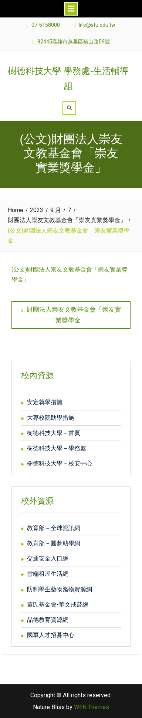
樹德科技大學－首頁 (53, 432)
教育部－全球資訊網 (53, 528)
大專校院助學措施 (50, 417)
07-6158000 (45, 25)
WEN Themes (91, 707)
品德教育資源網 (47, 619)
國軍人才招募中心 (50, 635)
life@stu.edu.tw (97, 25)
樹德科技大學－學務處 (56, 448)
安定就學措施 (44, 402)
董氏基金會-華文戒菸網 (57, 604)
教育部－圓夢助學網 (53, 543)
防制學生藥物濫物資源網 (59, 589)
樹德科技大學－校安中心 (59, 463)
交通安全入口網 (47, 558)
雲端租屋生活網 (47, 573)
